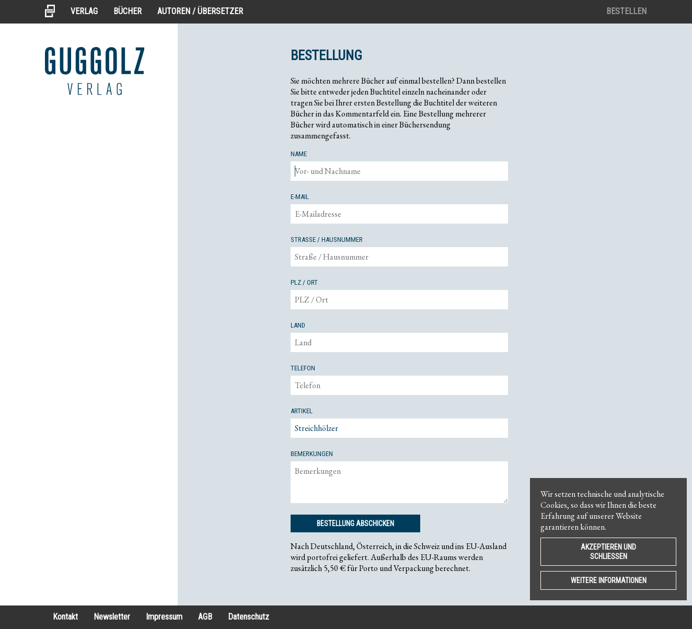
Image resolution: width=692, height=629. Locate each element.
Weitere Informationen (609, 580)
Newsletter (112, 617)
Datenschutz (248, 617)
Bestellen (626, 11)
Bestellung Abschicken (355, 523)
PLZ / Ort (304, 282)
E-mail (300, 197)
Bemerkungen (312, 454)
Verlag (84, 11)
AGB (205, 617)
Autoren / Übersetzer (200, 11)
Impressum (164, 617)
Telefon (303, 368)
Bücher (127, 11)
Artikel (302, 411)
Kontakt (65, 617)
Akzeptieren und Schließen (608, 552)
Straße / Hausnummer (327, 239)
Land (298, 325)
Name (299, 154)
